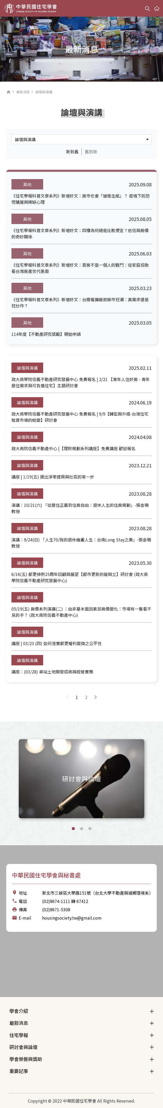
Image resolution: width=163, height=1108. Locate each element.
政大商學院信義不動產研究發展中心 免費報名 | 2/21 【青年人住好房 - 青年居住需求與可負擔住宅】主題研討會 (80, 382)
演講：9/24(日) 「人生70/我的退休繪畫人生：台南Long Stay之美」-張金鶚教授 (81, 542)
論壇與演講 (27, 368)
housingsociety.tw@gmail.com (72, 918)
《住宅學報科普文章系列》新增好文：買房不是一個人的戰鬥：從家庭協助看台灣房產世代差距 (80, 268)
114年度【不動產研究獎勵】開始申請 (46, 334)
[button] (73, 828)
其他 (27, 184)
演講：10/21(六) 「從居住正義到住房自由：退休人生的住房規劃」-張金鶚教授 (80, 508)
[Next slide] (154, 778)
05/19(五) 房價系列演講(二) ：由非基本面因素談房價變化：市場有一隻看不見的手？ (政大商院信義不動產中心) (81, 612)
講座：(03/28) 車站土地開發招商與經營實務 (52, 671)
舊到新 (91, 151)
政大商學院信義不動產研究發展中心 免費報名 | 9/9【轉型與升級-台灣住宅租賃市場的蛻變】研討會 (79, 417)
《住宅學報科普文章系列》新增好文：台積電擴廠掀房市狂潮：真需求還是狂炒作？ (80, 302)
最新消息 (23, 91)
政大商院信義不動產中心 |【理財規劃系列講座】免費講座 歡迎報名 (73, 448)
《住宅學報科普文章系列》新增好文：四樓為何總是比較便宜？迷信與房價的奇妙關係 (80, 233)
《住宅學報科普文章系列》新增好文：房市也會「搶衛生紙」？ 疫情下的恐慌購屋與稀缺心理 (80, 199)
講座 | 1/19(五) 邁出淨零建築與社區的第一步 (52, 477)
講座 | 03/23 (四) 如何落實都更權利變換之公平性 (56, 643)
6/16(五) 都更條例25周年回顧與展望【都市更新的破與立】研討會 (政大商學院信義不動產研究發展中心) (79, 577)
